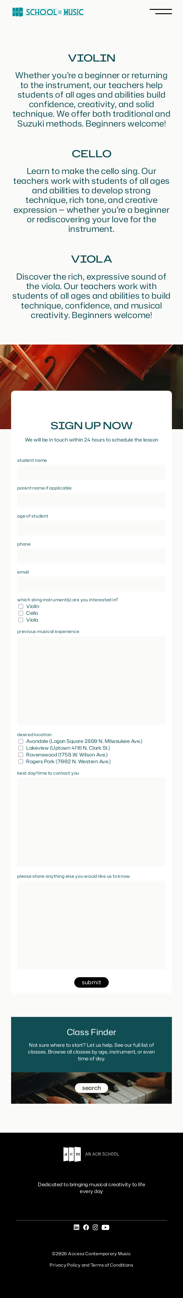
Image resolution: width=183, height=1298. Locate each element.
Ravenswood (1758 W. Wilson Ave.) (67, 754)
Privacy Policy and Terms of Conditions (91, 1265)
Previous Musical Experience (48, 631)
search (91, 1088)
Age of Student (32, 516)
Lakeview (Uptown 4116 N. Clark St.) (68, 747)
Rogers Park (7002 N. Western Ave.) (68, 761)
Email (23, 572)
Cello (32, 613)
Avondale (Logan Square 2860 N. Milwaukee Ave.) (84, 741)
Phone (24, 544)
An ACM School (91, 1154)
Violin (32, 606)
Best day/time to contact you (48, 773)
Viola (32, 619)
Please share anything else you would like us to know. (74, 876)
